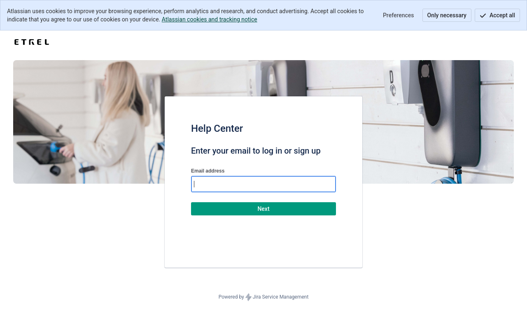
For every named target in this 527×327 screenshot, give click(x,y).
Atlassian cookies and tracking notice (209, 19)
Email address (207, 171)
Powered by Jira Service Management (264, 297)
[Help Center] (32, 42)
